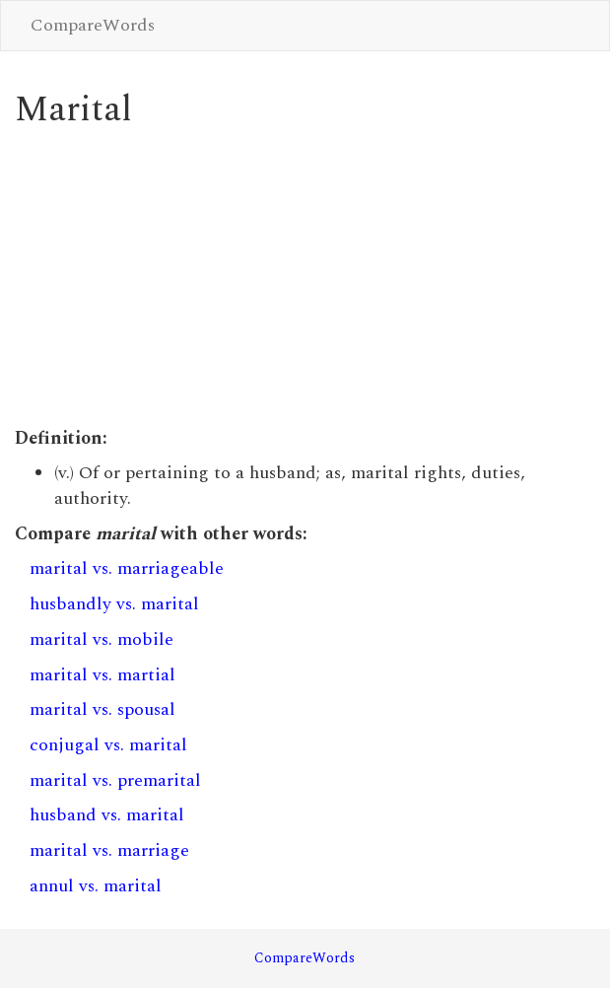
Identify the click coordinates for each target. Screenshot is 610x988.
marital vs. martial (102, 675)
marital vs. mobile (101, 639)
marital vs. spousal (102, 709)
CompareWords (93, 25)
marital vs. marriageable (127, 568)
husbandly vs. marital (114, 604)
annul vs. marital (96, 886)
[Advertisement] (304, 278)
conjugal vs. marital (108, 745)
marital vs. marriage (109, 850)
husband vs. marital (107, 815)
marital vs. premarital (115, 780)
